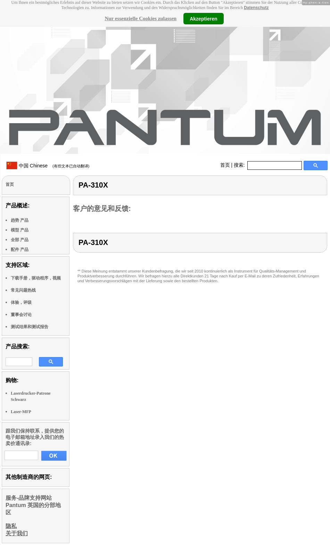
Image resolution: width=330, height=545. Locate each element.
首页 (225, 165)
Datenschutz (256, 7)
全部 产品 (19, 239)
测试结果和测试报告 (29, 326)
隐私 (11, 526)
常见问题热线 (23, 290)
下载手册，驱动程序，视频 (36, 278)
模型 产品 (19, 230)
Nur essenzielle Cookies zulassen (140, 18)
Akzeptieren (203, 18)
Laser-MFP (21, 411)
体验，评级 (21, 302)
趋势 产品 (19, 220)
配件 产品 (19, 249)
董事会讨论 (21, 314)
